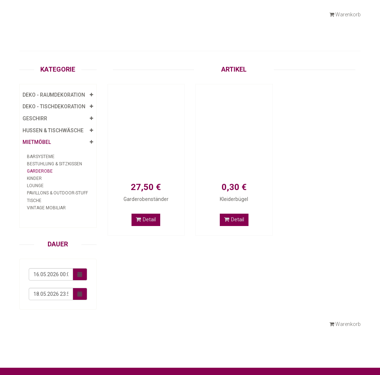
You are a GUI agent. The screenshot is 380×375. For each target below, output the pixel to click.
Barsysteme (40, 156)
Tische (34, 200)
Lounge (35, 185)
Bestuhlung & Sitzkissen (54, 163)
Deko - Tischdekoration (54, 106)
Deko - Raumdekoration (54, 95)
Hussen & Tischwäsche (53, 130)
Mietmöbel (37, 142)
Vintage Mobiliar (46, 207)
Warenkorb (345, 14)
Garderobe (40, 171)
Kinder (34, 178)
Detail (146, 219)
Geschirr (35, 118)
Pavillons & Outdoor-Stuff (57, 192)
